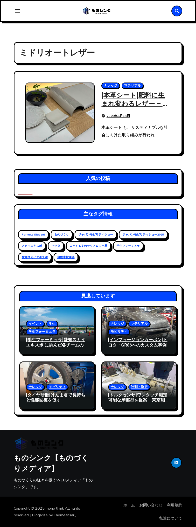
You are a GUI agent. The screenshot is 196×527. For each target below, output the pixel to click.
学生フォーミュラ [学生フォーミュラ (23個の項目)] (128, 246)
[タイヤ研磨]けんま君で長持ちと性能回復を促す (55, 398)
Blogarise (40, 515)
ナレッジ (110, 85)
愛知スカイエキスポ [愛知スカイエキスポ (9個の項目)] (35, 257)
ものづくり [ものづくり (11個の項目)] (61, 234)
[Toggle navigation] (17, 11)
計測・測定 (139, 387)
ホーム (129, 505)
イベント (35, 323)
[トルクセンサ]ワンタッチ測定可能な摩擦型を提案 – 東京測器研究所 (138, 400)
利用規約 (174, 505)
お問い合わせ (150, 505)
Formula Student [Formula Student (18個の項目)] (33, 234)
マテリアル (132, 85)
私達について (170, 518)
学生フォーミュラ (42, 331)
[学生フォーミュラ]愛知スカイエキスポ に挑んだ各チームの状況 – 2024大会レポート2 (55, 345)
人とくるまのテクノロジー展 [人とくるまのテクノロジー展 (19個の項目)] (88, 246)
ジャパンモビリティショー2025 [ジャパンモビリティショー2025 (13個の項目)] (143, 234)
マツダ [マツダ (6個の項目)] (55, 246)
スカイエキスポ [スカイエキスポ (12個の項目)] (32, 246)
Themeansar (64, 515)
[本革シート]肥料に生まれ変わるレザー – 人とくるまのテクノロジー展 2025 (135, 108)
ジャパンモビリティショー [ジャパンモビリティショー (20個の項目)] (95, 234)
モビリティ (119, 331)
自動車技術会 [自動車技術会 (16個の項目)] (66, 257)
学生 (52, 323)
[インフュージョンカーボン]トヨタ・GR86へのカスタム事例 (137, 342)
